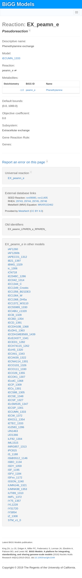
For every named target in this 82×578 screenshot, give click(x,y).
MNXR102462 (45, 204)
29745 (35, 201)
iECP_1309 (15, 384)
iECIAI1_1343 (16, 353)
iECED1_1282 (16, 341)
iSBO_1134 (15, 461)
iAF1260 (13, 249)
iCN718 (12, 272)
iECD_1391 (15, 322)
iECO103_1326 (17, 365)
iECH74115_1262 (18, 345)
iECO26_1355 (16, 372)
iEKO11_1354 (16, 419)
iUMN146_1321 (17, 485)
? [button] (29, 31)
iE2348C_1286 (17, 276)
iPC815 (12, 450)
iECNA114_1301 (18, 361)
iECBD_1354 (16, 318)
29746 (43, 201)
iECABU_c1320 (17, 311)
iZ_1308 (13, 516)
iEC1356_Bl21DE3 (19, 291)
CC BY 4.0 (36, 211)
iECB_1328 (15, 314)
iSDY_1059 (15, 465)
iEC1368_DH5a (17, 299)
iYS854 (12, 512)
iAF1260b (13, 252)
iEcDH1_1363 (16, 330)
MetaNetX (24, 211)
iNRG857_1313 (17, 446)
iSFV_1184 (14, 473)
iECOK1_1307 (16, 376)
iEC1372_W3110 (18, 303)
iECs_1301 (14, 388)
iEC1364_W (15, 295)
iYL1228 (13, 504)
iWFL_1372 (15, 496)
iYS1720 (13, 508)
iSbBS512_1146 (17, 458)
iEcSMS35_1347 (18, 403)
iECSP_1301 (15, 407)
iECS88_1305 (16, 392)
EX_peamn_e (16, 178)
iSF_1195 (13, 469)
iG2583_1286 (16, 427)
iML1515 (13, 442)
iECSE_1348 (15, 396)
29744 (27, 201)
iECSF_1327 (15, 400)
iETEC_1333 (15, 423)
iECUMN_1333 (11, 58)
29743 (19, 201)
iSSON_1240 (16, 481)
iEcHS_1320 (15, 349)
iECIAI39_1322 (17, 357)
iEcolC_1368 (15, 380)
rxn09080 (31, 197)
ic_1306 (12, 268)
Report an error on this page (24, 162)
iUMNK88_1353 (17, 489)
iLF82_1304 (15, 438)
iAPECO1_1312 (17, 256)
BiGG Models (18, 4)
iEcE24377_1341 (18, 338)
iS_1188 (13, 454)
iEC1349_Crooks (18, 287)
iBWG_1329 (15, 264)
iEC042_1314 (16, 280)
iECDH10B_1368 (18, 326)
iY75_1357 (14, 500)
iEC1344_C (15, 283)
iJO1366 (13, 434)
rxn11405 (43, 197)
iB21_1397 (14, 260)
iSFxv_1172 (15, 477)
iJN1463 (13, 431)
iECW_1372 (15, 415)
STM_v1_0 (14, 520)
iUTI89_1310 (15, 493)
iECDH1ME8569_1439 (21, 334)
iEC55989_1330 (17, 307)
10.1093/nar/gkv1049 (45, 557)
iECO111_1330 (17, 369)
